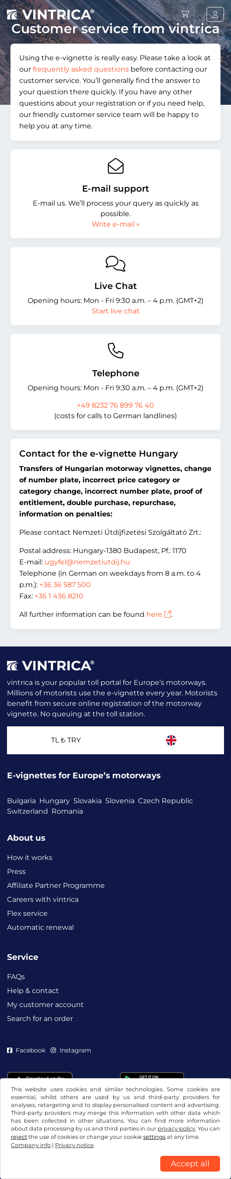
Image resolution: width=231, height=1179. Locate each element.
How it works (29, 857)
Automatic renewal (40, 927)
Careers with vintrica (43, 899)
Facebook (26, 1050)
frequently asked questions (81, 69)
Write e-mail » (116, 224)
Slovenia (119, 801)
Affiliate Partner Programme (56, 885)
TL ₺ (66, 740)
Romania (67, 811)
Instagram (71, 1050)
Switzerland (27, 811)
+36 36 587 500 (65, 585)
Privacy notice (74, 1145)
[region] (115, 1172)
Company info (31, 1145)
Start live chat (116, 311)
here (158, 614)
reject (19, 1137)
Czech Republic (165, 801)
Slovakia (87, 801)
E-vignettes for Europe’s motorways (84, 775)
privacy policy (176, 1128)
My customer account (45, 1004)
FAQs (16, 977)
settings (154, 1137)
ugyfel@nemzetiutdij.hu (87, 562)
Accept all (190, 1164)
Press (16, 871)
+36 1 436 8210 (58, 596)
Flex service (27, 913)
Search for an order (40, 1018)
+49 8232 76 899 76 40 (115, 405)
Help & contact (33, 991)
